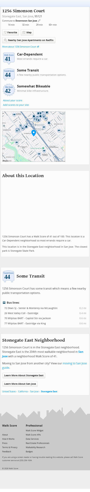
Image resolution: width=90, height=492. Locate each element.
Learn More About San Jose (20, 383)
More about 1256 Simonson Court (19, 46)
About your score (12, 100)
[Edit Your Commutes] (39, 20)
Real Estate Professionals (37, 443)
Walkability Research (35, 447)
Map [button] (27, 32)
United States (9, 391)
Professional (34, 425)
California (23, 391)
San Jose (28, 16)
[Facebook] (9, 430)
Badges (29, 451)
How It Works (8, 439)
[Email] (15, 430)
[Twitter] (4, 430)
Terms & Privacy (9, 447)
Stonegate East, (12, 16)
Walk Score (9, 425)
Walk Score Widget (34, 430)
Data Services (32, 439)
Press (4, 443)
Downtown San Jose (27, 21)
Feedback (6, 451)
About (5, 435)
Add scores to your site (16, 105)
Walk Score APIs (33, 435)
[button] (33, 133)
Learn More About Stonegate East (23, 375)
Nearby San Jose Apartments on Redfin (28, 40)
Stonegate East (49, 391)
